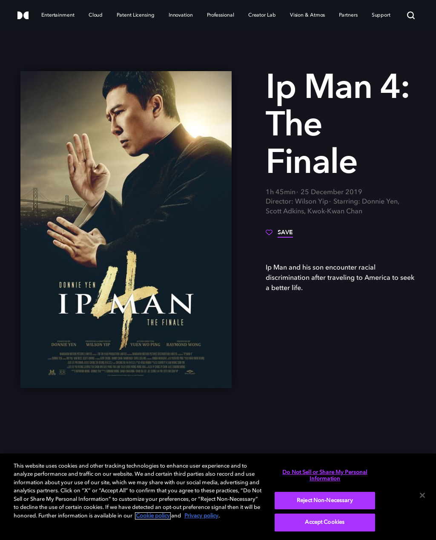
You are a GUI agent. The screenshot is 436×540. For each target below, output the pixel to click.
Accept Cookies (324, 522)
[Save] (279, 235)
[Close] (422, 495)
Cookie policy (153, 516)
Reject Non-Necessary (325, 500)
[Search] (411, 15)
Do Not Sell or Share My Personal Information (324, 476)
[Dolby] (23, 16)
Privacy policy (201, 516)
